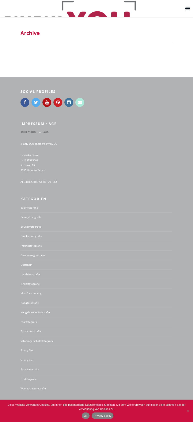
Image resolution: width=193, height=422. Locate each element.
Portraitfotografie (30, 331)
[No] (188, 411)
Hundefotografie (30, 274)
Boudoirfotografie (30, 226)
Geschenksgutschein (32, 255)
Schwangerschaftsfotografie (37, 341)
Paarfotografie (29, 322)
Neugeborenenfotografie (35, 312)
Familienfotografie (31, 236)
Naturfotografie (29, 303)
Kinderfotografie (30, 284)
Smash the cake (29, 369)
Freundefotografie (31, 245)
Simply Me (26, 350)
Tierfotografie (28, 379)
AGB (46, 132)
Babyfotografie (29, 207)
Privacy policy (102, 415)
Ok (85, 415)
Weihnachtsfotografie (33, 388)
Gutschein (26, 265)
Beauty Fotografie (30, 217)
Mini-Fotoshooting (31, 293)
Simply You (26, 360)
